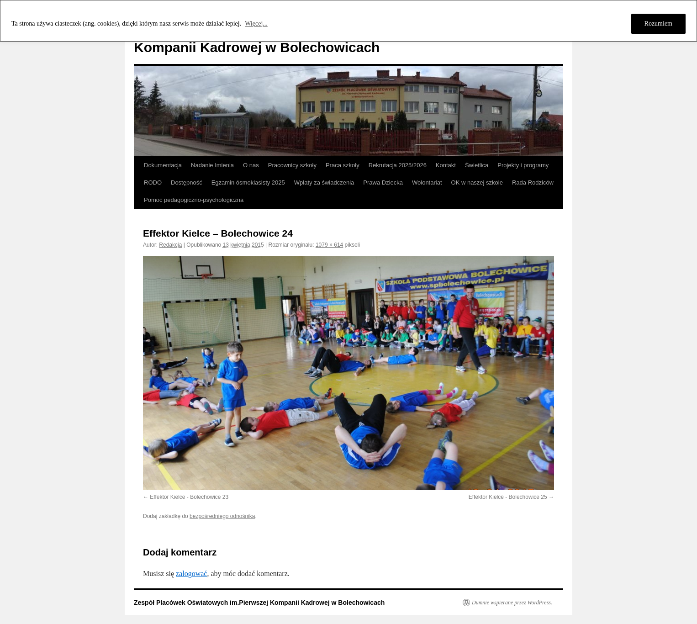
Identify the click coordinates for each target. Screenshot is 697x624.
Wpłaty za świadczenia (324, 182)
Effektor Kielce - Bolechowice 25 (508, 497)
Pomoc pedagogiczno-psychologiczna (193, 199)
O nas (251, 165)
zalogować (191, 573)
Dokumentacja (163, 165)
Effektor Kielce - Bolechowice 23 (189, 497)
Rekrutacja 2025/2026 (398, 165)
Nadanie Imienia (212, 165)
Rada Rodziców (533, 182)
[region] (348, 21)
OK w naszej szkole (477, 182)
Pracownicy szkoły (292, 165)
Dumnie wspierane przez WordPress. (512, 602)
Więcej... (256, 23)
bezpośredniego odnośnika (222, 516)
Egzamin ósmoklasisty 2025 (248, 182)
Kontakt (446, 165)
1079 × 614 (329, 245)
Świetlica (476, 165)
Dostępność (186, 182)
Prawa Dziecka (383, 182)
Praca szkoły (342, 165)
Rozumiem (658, 23)
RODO (153, 182)
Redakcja (170, 245)
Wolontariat (427, 182)
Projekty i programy (523, 165)
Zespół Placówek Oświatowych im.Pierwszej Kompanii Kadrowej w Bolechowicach (259, 602)
